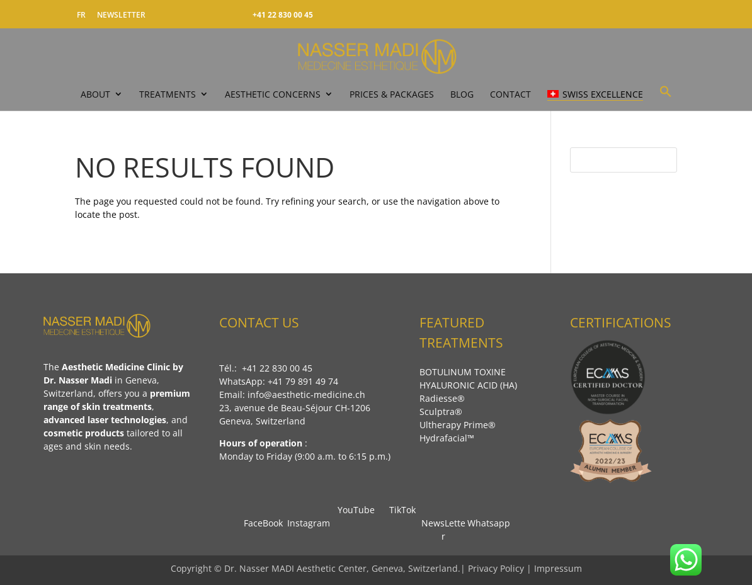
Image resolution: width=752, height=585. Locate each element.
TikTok (399, 510)
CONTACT (510, 94)
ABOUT (95, 94)
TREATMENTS (167, 94)
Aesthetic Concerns (273, 94)
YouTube (354, 510)
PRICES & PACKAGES (392, 94)
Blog (462, 94)
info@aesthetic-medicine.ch (306, 394)
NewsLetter (443, 523)
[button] (665, 97)
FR (81, 14)
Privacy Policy (497, 568)
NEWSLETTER (121, 14)
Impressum (558, 568)
